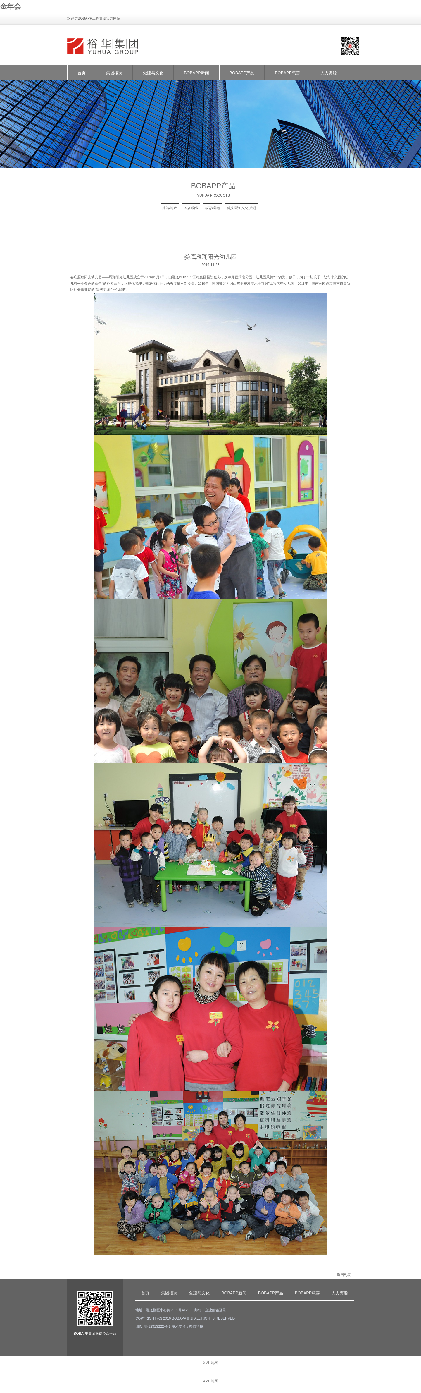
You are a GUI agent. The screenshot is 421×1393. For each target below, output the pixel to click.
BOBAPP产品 (242, 73)
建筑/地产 (169, 208)
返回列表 (344, 1275)
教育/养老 (212, 208)
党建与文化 (153, 73)
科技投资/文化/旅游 (242, 208)
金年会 (10, 6)
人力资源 (328, 73)
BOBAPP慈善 (287, 73)
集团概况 (114, 73)
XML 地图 (210, 1363)
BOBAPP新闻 (196, 73)
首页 (81, 73)
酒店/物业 (191, 208)
